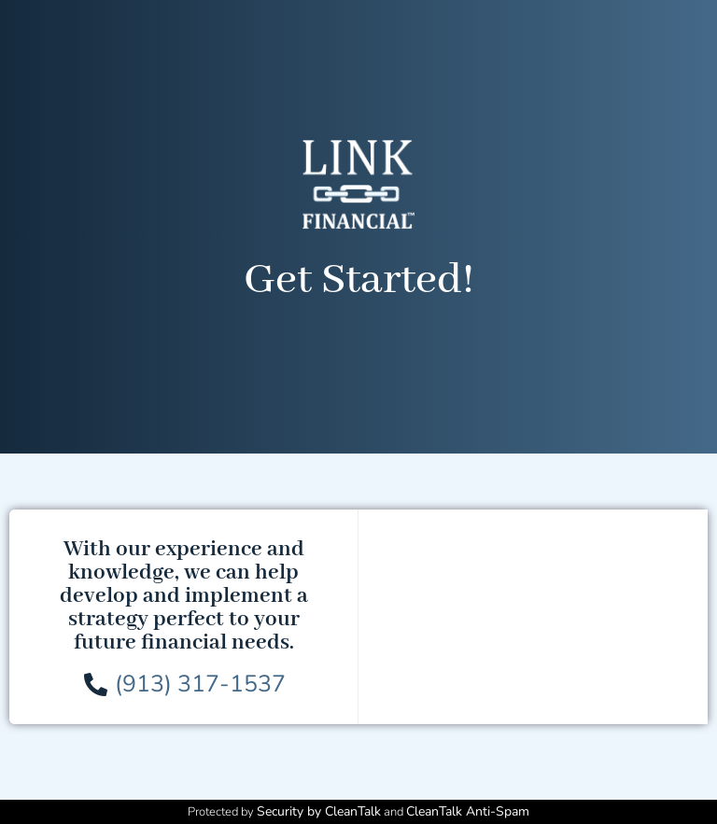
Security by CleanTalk (319, 811)
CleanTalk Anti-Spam (467, 811)
